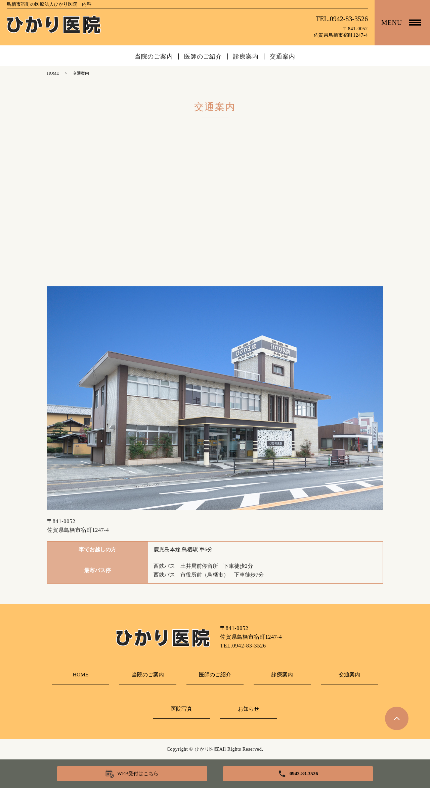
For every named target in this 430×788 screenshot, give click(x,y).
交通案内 (282, 56)
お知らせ (248, 709)
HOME (53, 73)
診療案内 (246, 56)
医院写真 (181, 709)
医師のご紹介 (203, 56)
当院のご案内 (154, 56)
